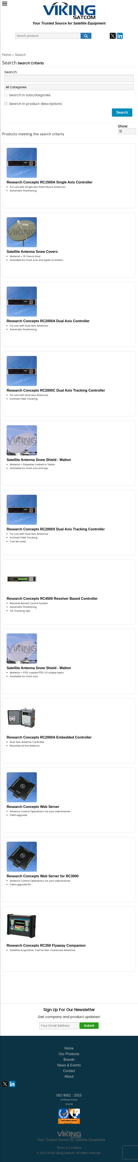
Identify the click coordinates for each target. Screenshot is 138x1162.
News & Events (69, 1065)
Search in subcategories (29, 95)
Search (20, 55)
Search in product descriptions (35, 103)
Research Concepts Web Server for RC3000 (43, 876)
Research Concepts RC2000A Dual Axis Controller (48, 321)
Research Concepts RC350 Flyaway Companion (46, 945)
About (69, 1076)
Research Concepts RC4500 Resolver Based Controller (52, 598)
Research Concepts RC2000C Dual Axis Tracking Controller (56, 390)
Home (6, 55)
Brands (69, 1059)
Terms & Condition (69, 1147)
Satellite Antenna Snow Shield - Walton (39, 460)
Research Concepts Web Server (33, 807)
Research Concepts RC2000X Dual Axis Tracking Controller (56, 529)
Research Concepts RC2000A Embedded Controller (49, 737)
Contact (69, 1071)
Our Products (69, 1054)
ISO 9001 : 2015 (69, 1099)
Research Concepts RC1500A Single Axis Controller (50, 182)
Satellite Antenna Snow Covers (32, 251)
